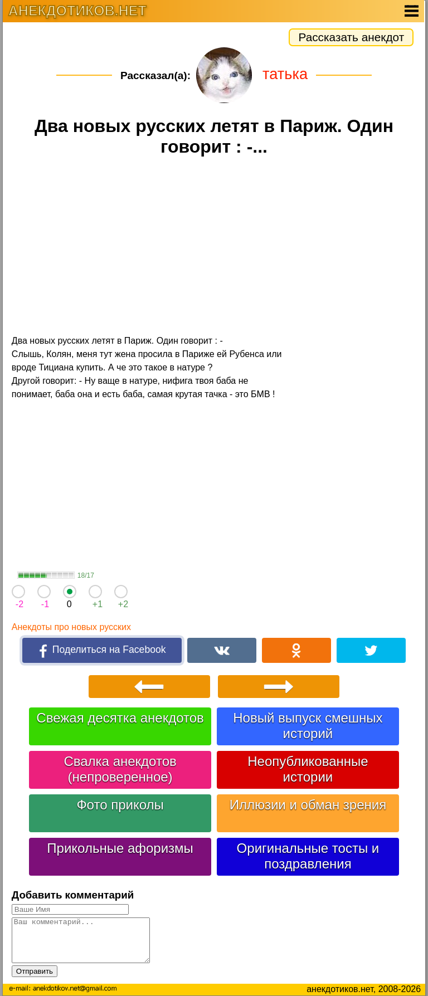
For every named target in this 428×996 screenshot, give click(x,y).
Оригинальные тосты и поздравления (308, 856)
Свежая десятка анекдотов (119, 717)
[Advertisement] (214, 247)
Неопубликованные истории (307, 769)
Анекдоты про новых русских (71, 627)
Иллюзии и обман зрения (308, 804)
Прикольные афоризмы (120, 848)
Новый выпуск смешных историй (307, 725)
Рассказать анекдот (351, 37)
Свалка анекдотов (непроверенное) (120, 769)
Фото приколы (119, 804)
